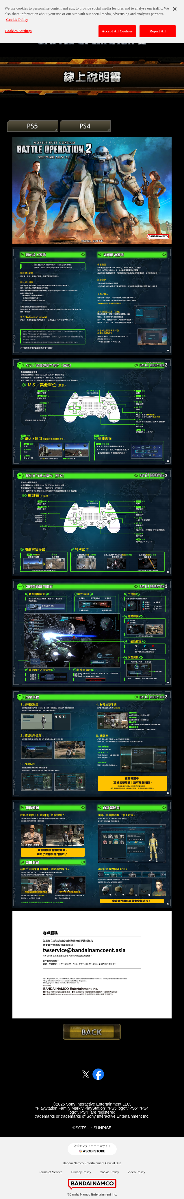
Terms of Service (51, 1172)
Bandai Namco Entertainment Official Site (92, 1163)
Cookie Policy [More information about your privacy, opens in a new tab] (17, 16)
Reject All (158, 28)
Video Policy (136, 1172)
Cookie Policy (109, 1172)
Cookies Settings (18, 28)
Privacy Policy (81, 1172)
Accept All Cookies (117, 28)
